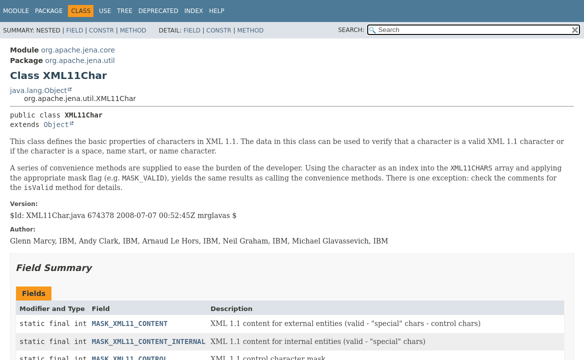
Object (56, 124)
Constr (101, 30)
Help (216, 11)
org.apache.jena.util (80, 60)
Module (16, 11)
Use (105, 11)
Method (133, 30)
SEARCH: (351, 30)
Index (193, 11)
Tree (124, 11)
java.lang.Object (38, 90)
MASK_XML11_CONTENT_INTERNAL (149, 342)
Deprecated (158, 11)
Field (74, 30)
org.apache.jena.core (78, 50)
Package (48, 11)
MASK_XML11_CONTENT (130, 324)
